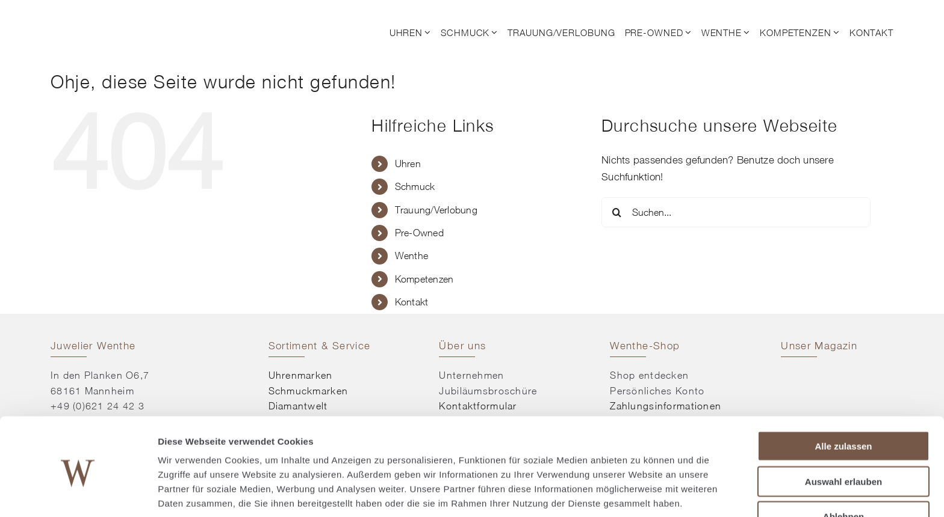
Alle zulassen (843, 397)
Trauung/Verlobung (436, 209)
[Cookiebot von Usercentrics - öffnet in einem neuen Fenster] (78, 494)
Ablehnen (843, 467)
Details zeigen (640, 493)
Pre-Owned (419, 232)
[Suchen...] (736, 212)
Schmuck (415, 186)
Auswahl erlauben (843, 432)
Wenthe (412, 255)
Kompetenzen (424, 279)
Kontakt (412, 301)
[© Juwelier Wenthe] (117, 17)
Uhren (408, 163)
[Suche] (616, 212)
